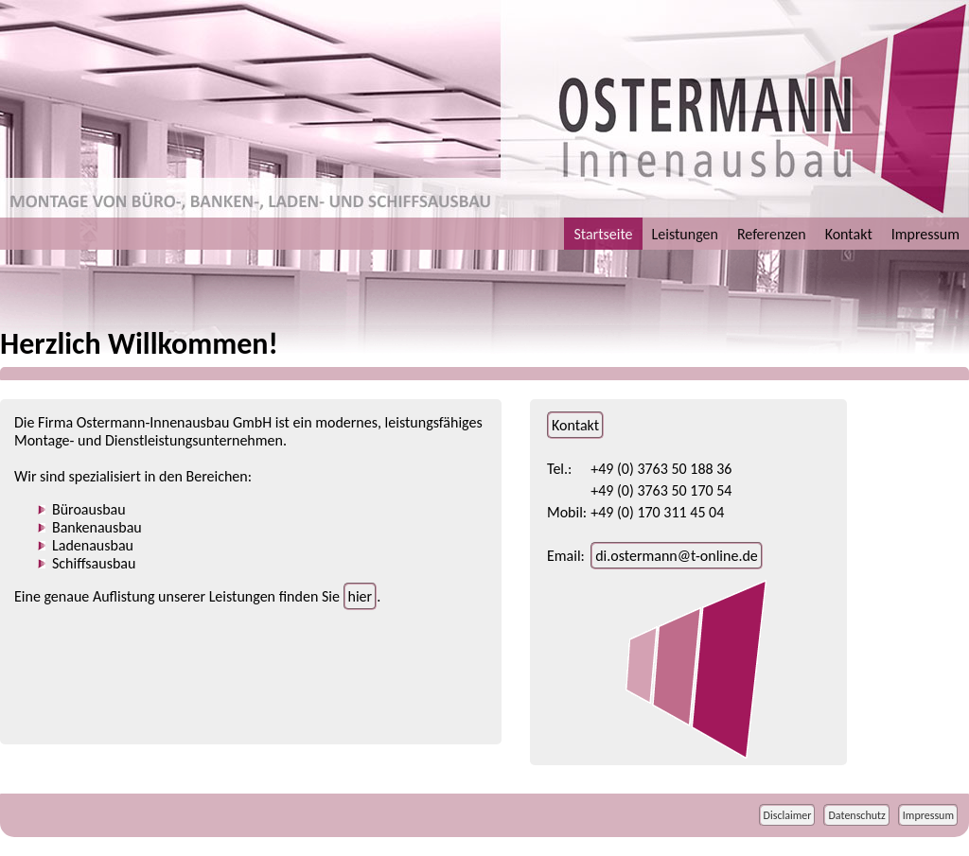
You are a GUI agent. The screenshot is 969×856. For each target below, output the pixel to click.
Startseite (602, 234)
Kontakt (848, 234)
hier (360, 596)
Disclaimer (788, 815)
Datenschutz (856, 815)
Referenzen (771, 234)
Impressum (925, 234)
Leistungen (685, 234)
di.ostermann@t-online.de (676, 556)
